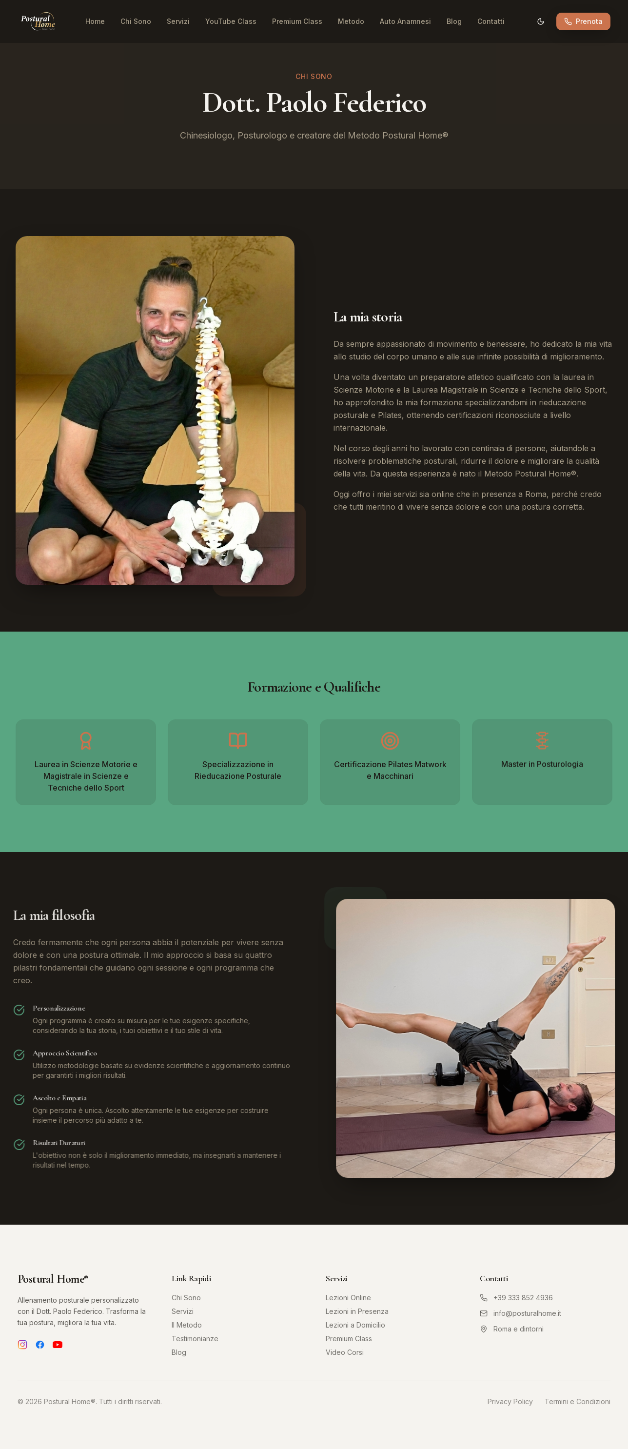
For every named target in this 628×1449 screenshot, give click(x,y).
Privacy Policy (510, 1401)
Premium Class (297, 21)
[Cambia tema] (540, 21)
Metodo (351, 21)
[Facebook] (40, 1345)
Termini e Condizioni (577, 1401)
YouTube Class (230, 21)
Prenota (583, 21)
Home (95, 21)
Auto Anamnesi (405, 21)
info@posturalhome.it (520, 1313)
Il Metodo (187, 1325)
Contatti (491, 21)
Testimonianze (195, 1338)
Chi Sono (135, 21)
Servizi (178, 21)
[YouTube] (57, 1345)
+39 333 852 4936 (516, 1297)
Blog (454, 21)
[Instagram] (22, 1345)
